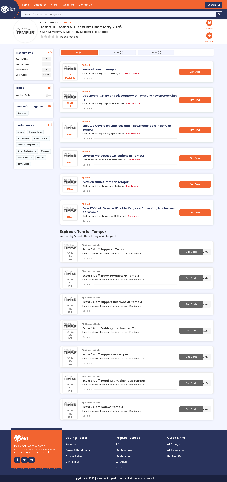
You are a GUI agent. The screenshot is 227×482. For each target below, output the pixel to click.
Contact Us (85, 4)
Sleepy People (24, 157)
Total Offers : (33, 59)
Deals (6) (156, 52)
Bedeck (41, 157)
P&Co (119, 467)
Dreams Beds (35, 132)
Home (25, 4)
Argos (20, 132)
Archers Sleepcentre (27, 144)
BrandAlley (23, 138)
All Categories (175, 444)
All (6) (79, 52)
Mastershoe (123, 456)
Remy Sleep (23, 163)
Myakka (45, 151)
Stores (55, 4)
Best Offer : (33, 75)
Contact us (72, 461)
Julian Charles (41, 138)
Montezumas (124, 450)
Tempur (67, 22)
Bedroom (54, 22)
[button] (209, 37)
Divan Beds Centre (26, 151)
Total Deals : (33, 70)
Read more (131, 73)
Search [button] (214, 4)
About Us (68, 4)
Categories (40, 4)
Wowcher (121, 461)
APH (118, 444)
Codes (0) (117, 52)
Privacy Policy (73, 456)
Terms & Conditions (77, 450)
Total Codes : (33, 64)
